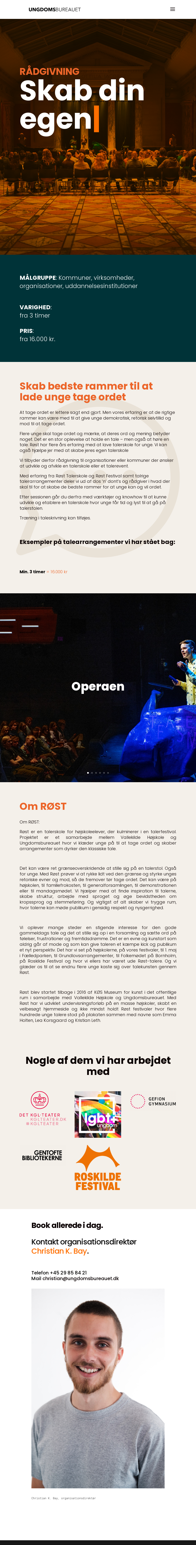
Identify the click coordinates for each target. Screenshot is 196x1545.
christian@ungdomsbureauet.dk (81, 1278)
